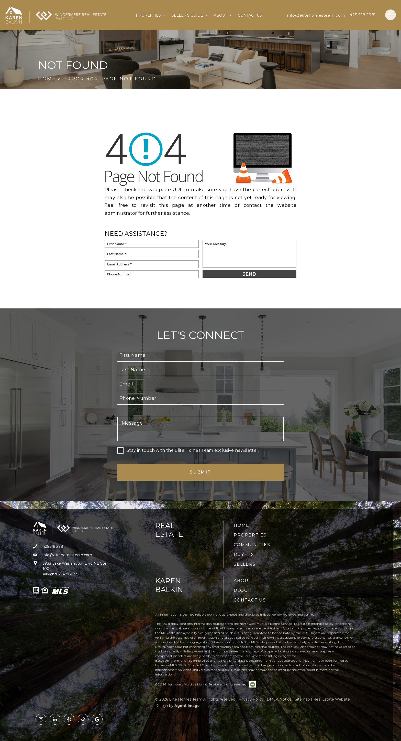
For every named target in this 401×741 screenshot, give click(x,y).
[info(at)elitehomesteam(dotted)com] (316, 15)
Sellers (244, 564)
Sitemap (302, 699)
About (223, 15)
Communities (252, 544)
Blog (241, 590)
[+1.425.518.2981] (363, 15)
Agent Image (187, 705)
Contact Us (250, 15)
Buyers (244, 554)
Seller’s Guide (190, 15)
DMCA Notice (279, 699)
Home (241, 525)
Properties (150, 15)
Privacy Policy (251, 699)
